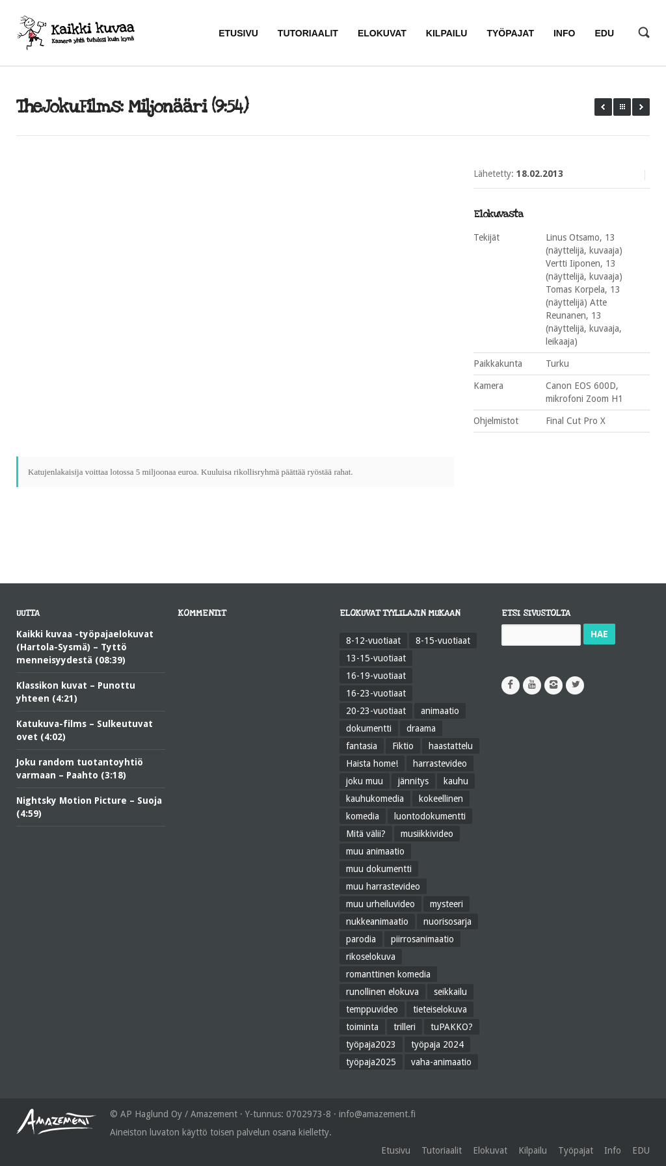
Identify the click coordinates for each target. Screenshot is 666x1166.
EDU (641, 1150)
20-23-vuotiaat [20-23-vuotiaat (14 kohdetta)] (376, 711)
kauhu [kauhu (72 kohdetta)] (456, 781)
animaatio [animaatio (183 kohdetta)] (440, 711)
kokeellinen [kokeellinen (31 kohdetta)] (441, 798)
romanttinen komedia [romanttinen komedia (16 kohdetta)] (388, 974)
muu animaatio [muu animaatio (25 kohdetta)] (375, 851)
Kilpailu (532, 1150)
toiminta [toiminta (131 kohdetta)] (362, 1027)
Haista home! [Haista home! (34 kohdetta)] (372, 763)
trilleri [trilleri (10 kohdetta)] (404, 1027)
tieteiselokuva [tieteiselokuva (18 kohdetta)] (440, 1009)
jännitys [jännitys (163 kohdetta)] (413, 781)
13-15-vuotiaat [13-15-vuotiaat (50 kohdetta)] (376, 658)
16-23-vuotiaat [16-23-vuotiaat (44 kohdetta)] (376, 693)
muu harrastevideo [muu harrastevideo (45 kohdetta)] (383, 886)
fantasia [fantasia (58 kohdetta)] (361, 746)
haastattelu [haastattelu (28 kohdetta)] (451, 746)
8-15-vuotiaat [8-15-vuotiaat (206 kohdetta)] (443, 640)
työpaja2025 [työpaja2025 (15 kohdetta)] (371, 1062)
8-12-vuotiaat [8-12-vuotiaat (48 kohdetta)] (373, 640)
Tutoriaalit (441, 1150)
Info (612, 1150)
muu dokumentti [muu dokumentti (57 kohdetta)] (379, 869)
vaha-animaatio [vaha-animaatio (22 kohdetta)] (441, 1062)
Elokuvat (490, 1150)
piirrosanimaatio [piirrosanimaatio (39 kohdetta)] (422, 939)
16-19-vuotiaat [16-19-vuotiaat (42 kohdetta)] (376, 675)
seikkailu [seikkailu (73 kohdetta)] (450, 992)
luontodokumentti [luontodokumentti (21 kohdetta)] (430, 816)
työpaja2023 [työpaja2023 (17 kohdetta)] (371, 1044)
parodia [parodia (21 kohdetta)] (361, 939)
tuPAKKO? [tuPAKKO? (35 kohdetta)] (452, 1027)
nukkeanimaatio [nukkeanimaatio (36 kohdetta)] (377, 921)
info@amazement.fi (377, 1114)
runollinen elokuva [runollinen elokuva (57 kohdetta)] (382, 992)
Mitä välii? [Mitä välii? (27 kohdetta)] (366, 833)
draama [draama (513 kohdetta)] (421, 728)
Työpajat (575, 1150)
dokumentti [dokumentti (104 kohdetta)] (369, 728)
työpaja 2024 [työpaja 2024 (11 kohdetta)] (437, 1044)
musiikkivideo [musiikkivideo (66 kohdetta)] (427, 833)
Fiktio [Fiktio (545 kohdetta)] (403, 746)
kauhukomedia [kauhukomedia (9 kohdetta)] (375, 798)
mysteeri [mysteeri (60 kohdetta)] (446, 904)
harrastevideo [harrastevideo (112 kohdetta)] (440, 763)
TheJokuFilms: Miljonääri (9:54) (132, 106)
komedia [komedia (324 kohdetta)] (362, 816)
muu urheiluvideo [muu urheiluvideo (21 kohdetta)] (380, 904)
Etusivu (395, 1150)
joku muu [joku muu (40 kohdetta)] (364, 781)
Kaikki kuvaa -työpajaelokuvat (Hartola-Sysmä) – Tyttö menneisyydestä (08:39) (84, 647)
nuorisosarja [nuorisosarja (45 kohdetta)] (447, 921)
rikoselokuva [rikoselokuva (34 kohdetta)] (370, 956)
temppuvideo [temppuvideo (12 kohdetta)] (372, 1009)
